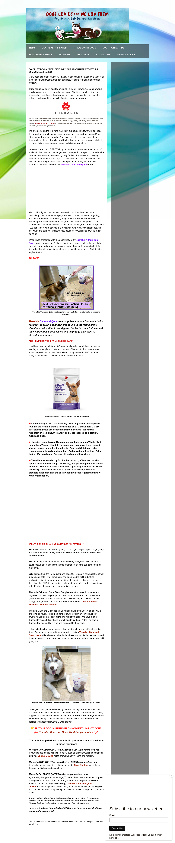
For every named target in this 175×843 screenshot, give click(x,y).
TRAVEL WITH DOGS (85, 48)
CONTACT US (103, 54)
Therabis (34, 321)
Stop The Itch (81, 765)
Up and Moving (45, 756)
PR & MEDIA (83, 54)
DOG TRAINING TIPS (113, 48)
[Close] (172, 775)
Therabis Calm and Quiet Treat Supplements (65, 732)
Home (32, 48)
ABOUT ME (64, 54)
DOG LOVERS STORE (40, 54)
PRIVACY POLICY (126, 54)
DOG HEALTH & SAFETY (55, 48)
